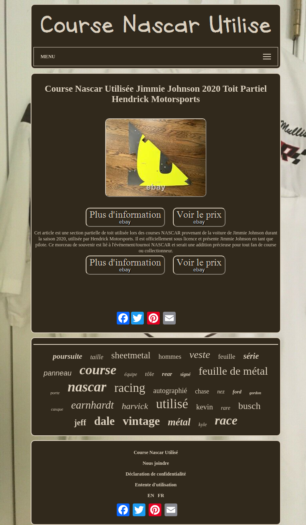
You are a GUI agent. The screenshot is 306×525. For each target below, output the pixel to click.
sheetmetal (130, 355)
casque (57, 409)
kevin (204, 407)
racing (129, 388)
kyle (202, 424)
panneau (57, 373)
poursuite (67, 356)
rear (167, 374)
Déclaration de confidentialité (156, 474)
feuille (226, 356)
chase (202, 391)
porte (55, 392)
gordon (255, 393)
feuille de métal (233, 371)
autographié (170, 391)
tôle (149, 374)
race (226, 420)
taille (96, 357)
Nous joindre (156, 463)
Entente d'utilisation (156, 485)
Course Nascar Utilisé (155, 452)
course (98, 369)
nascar (87, 387)
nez (221, 392)
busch (249, 406)
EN (150, 495)
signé (185, 374)
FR (161, 495)
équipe (130, 374)
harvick (135, 406)
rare (225, 408)
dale (104, 421)
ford (237, 392)
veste (199, 354)
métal (179, 422)
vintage (141, 420)
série (251, 356)
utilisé (172, 404)
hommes (170, 356)
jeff (80, 422)
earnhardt (92, 405)
